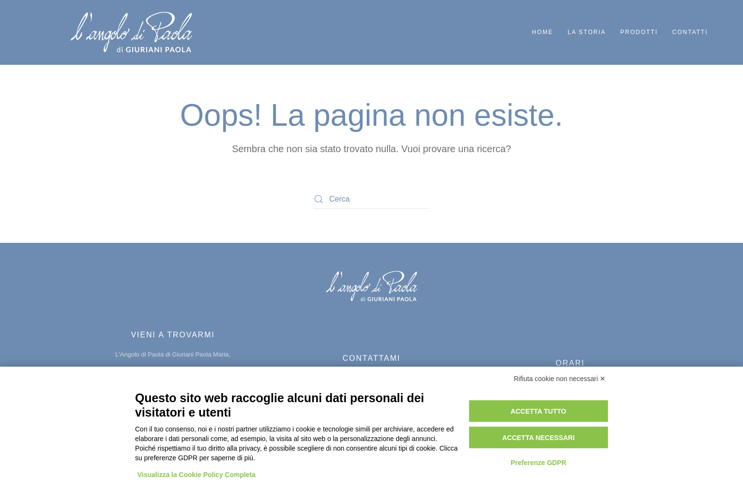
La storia (587, 32)
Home (542, 32)
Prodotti (639, 32)
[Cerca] (371, 199)
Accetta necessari (538, 438)
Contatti (690, 32)
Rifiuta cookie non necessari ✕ (560, 378)
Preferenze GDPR (538, 462)
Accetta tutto (539, 411)
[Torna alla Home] (132, 32)
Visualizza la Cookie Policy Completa (196, 474)
